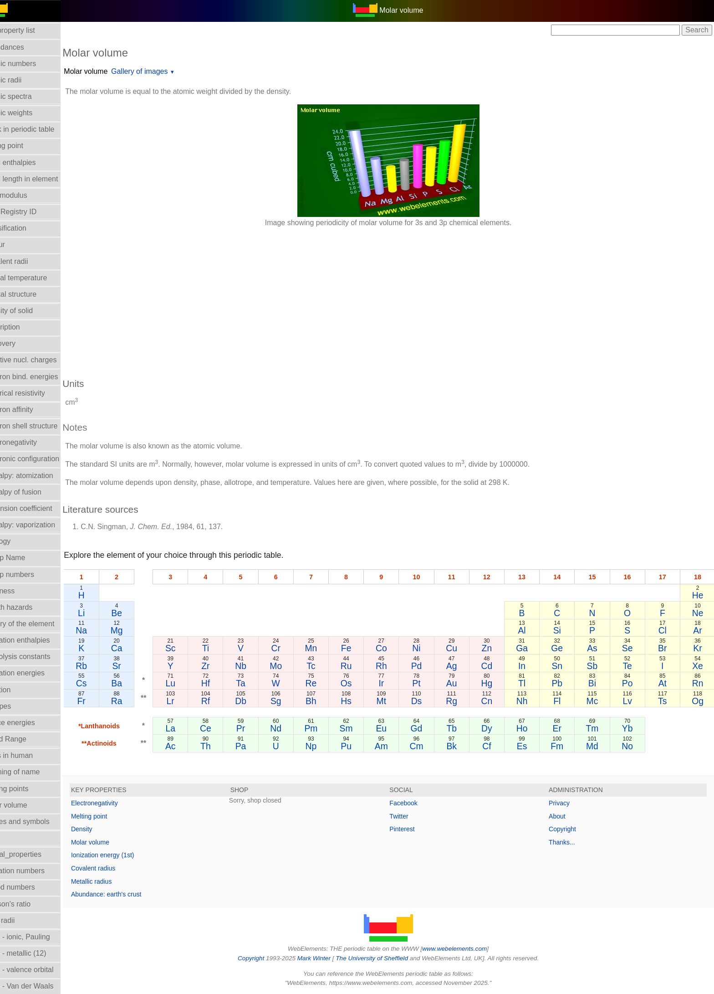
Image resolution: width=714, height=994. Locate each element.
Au (460, 683)
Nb (256, 666)
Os (358, 683)
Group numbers (30, 574)
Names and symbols (38, 821)
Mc (596, 701)
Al (528, 630)
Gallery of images (161, 71)
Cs (102, 683)
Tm (596, 728)
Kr (698, 648)
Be (136, 613)
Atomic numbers (31, 63)
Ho (528, 728)
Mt (393, 701)
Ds (426, 701)
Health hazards (29, 607)
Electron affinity (30, 409)
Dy (494, 728)
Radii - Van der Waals (40, 986)
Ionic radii (20, 920)
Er (562, 728)
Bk (460, 746)
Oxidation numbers (35, 871)
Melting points (27, 789)
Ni (426, 648)
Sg (290, 701)
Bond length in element (42, 179)
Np (324, 746)
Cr (290, 648)
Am (392, 746)
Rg (460, 701)
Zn (494, 648)
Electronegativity (31, 442)
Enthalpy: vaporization (40, 525)
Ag (460, 666)
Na (102, 630)
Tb (460, 728)
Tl (528, 683)
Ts (664, 701)
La (189, 728)
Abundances (25, 47)
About (562, 816)
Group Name (26, 557)
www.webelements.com (465, 948)
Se (630, 648)
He (698, 595)
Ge (562, 648)
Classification (26, 228)
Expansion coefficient (39, 508)
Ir (392, 683)
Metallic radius (112, 881)
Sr (136, 666)
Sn (562, 666)
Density (103, 829)
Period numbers (30, 887)
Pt (426, 683)
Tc (324, 666)
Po (630, 683)
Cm (426, 746)
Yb (630, 728)
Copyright (567, 829)
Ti (222, 648)
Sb (596, 666)
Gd (427, 728)
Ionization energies (35, 673)
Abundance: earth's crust (127, 894)
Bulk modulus (27, 195)
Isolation (18, 690)
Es (528, 746)
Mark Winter (324, 958)
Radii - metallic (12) (36, 953)
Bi (596, 683)
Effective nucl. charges (41, 360)
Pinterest (412, 829)
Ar (698, 630)
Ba (136, 683)
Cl (664, 630)
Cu (460, 648)
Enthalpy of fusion (34, 492)
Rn (698, 683)
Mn (324, 648)
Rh (392, 666)
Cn (494, 701)
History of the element (40, 624)
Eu (392, 728)
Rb (102, 666)
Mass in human (30, 755)
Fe (358, 648)
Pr (256, 728)
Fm (562, 746)
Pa (256, 746)
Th (223, 746)
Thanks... (567, 842)
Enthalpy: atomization (40, 475)
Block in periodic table (40, 129)
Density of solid (30, 310)
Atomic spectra (29, 96)
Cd (494, 666)
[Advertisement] (357, 298)
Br (664, 648)
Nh (528, 701)
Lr (189, 701)
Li (102, 613)
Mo (291, 666)
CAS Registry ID (31, 212)
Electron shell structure (42, 426)
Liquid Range (26, 739)
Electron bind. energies (42, 377)
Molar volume (27, 805)
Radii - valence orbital (40, 969)
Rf (222, 701)
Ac (189, 746)
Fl (562, 701)
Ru (358, 666)
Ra (136, 701)
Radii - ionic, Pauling (38, 937)
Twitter (409, 816)
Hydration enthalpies (38, 640)
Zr (223, 666)
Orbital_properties (34, 854)
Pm (324, 728)
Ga (528, 648)
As (596, 648)
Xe (698, 666)
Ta (256, 683)
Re (324, 683)
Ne (698, 613)
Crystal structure (31, 294)
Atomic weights (29, 113)
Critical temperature (37, 278)
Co (392, 648)
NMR (13, 838)
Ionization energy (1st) (124, 855)
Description (23, 327)
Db (256, 701)
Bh (324, 701)
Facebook (414, 803)
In (528, 666)
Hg (494, 683)
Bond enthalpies (31, 162)
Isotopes (18, 706)
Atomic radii (24, 80)
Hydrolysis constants (38, 656)
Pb (562, 683)
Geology (18, 541)
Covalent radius (114, 868)
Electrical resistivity (35, 393)
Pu (358, 746)
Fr (102, 701)
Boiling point (25, 145)
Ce (223, 728)
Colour (15, 244)
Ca (136, 648)
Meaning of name (33, 772)
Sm (358, 728)
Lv (630, 701)
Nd (290, 728)
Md (596, 746)
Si (562, 630)
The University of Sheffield (383, 958)
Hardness (20, 591)
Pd (426, 666)
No (630, 746)
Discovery (21, 343)
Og (698, 701)
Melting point (110, 816)
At (664, 683)
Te (630, 666)
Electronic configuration (43, 459)
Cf (494, 746)
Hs (358, 701)
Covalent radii (27, 261)
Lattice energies (30, 722)
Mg (136, 630)
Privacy (564, 803)
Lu (189, 683)
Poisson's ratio (28, 904)
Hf (222, 683)
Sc (189, 648)
